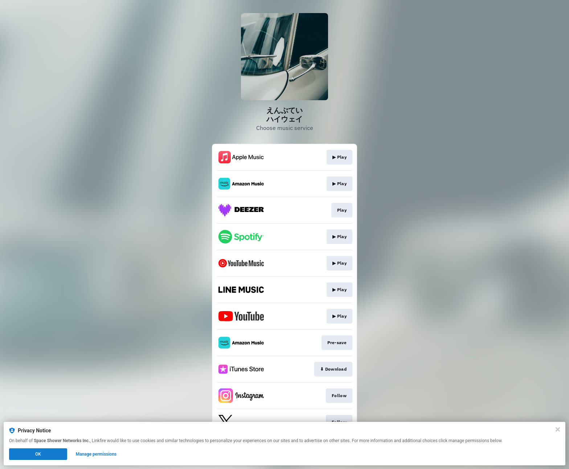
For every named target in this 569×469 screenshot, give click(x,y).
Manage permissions (96, 454)
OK (38, 454)
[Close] (558, 429)
